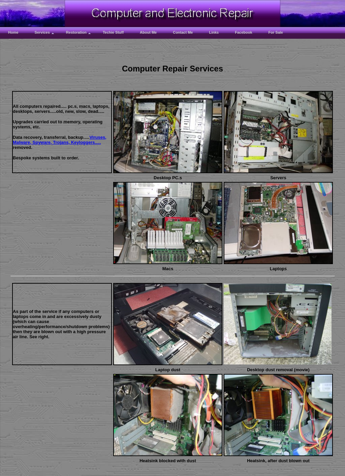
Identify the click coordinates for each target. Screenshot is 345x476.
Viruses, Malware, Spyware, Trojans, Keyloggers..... (59, 140)
